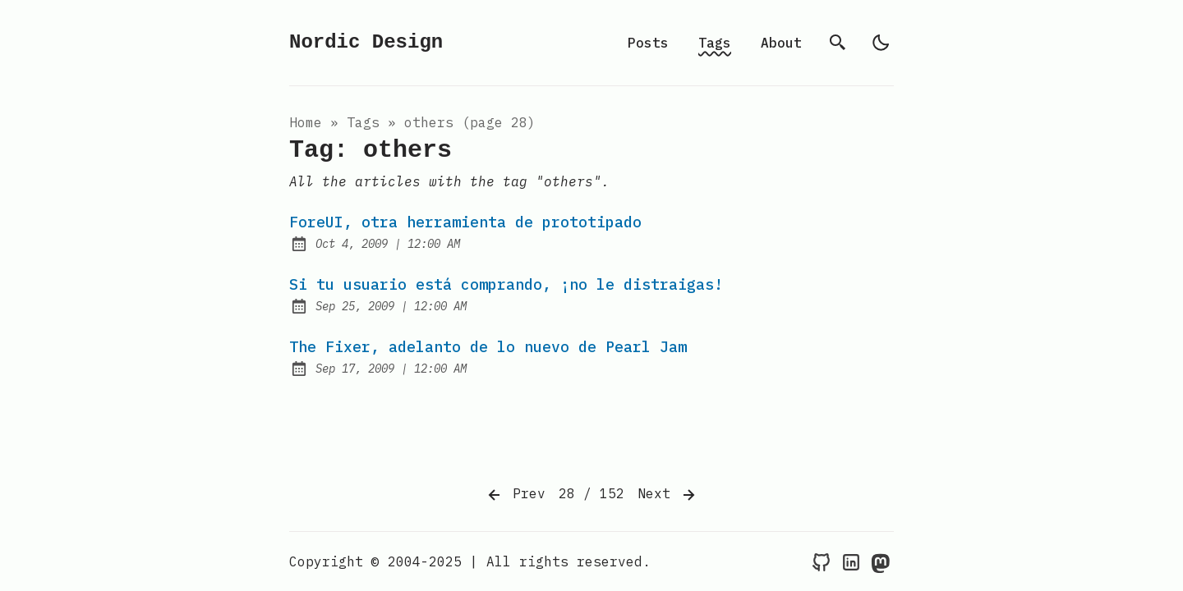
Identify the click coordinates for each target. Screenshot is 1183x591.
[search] (838, 43)
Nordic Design (366, 42)
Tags (714, 42)
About (781, 42)
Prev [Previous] (515, 495)
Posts (648, 42)
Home (305, 122)
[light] (881, 43)
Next (668, 495)
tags (363, 122)
